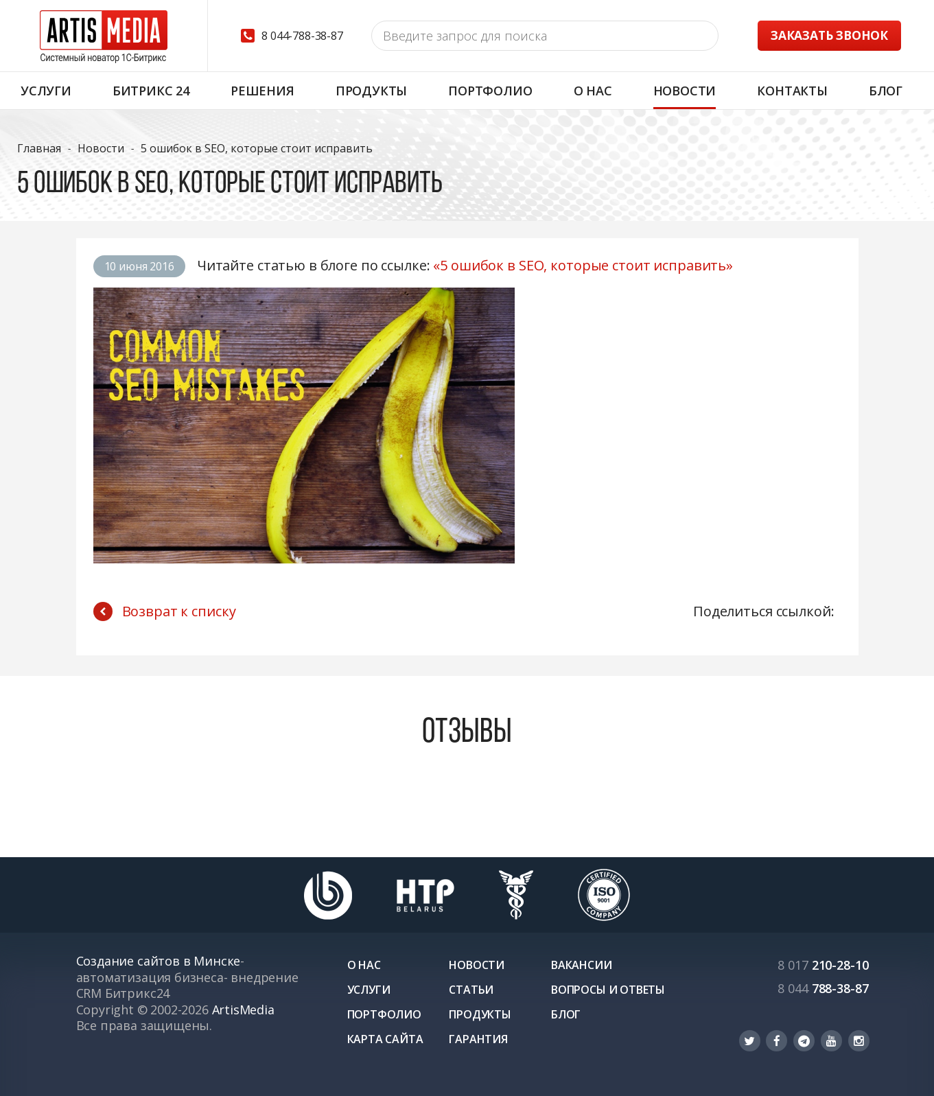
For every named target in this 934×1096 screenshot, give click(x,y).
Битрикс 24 (151, 90)
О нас (593, 90)
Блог (885, 90)
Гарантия (478, 1039)
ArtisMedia (243, 1009)
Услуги (46, 90)
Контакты (792, 90)
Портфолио (490, 90)
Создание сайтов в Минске (158, 961)
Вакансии (581, 964)
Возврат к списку (164, 611)
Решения (262, 90)
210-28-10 (823, 965)
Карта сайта (385, 1039)
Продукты (372, 90)
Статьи (471, 989)
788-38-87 (823, 988)
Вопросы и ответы (608, 989)
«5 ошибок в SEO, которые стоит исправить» (583, 265)
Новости (684, 90)
